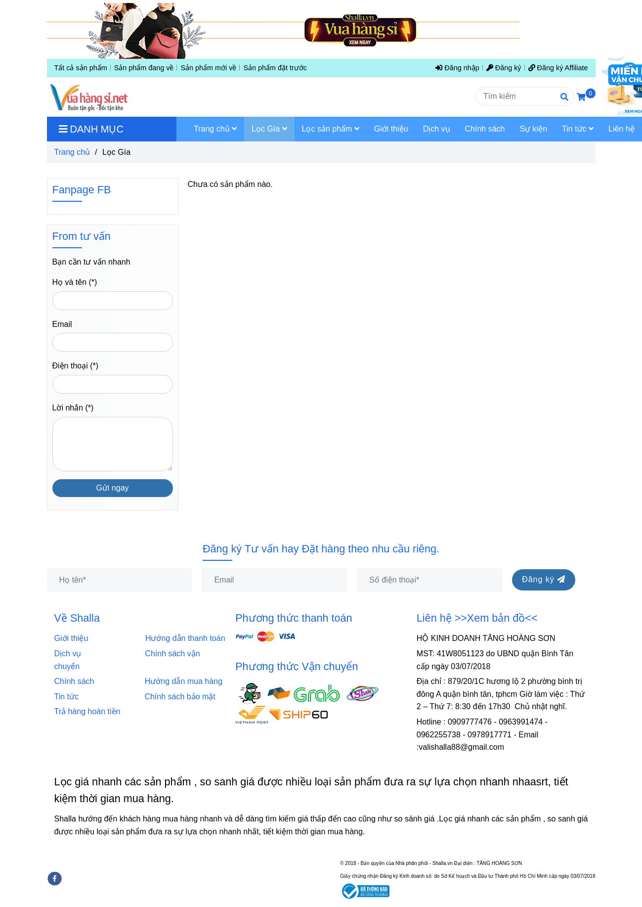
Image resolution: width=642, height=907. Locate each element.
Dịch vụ (71, 653)
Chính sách (77, 681)
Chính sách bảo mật (179, 696)
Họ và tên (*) (74, 282)
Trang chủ (72, 152)
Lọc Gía (269, 129)
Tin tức (66, 696)
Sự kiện (533, 129)
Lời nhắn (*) (73, 408)
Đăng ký (503, 68)
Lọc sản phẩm (330, 129)
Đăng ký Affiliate (558, 68)
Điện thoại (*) (75, 366)
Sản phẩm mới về (208, 68)
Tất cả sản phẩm (80, 68)
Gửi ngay (112, 488)
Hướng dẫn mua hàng (183, 681)
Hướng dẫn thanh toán (185, 638)
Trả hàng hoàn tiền (87, 711)
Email (62, 324)
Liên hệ (621, 129)
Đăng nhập (457, 68)
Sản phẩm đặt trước (275, 68)
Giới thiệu (73, 638)
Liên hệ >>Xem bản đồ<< (477, 618)
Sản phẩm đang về (144, 68)
